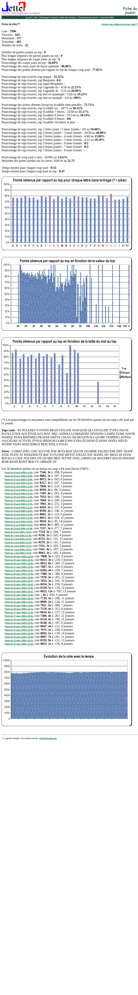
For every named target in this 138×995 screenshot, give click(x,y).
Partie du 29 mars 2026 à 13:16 (19, 557)
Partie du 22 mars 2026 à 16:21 (19, 592)
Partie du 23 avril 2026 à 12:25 (18, 473)
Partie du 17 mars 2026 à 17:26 (19, 613)
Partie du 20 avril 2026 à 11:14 (18, 494)
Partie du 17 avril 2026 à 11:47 (18, 501)
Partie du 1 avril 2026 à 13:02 (18, 553)
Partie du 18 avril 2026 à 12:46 (18, 497)
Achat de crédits (107, 17)
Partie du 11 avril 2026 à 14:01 (18, 522)
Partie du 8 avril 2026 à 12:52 (18, 532)
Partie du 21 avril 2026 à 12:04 (18, 487)
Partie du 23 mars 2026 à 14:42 (19, 585)
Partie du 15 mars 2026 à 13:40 (19, 627)
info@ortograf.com (48, 738)
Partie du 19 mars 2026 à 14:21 (19, 602)
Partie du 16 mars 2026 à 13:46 (19, 620)
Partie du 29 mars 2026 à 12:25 (19, 560)
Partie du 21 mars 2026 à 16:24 (19, 599)
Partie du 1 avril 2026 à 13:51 (18, 550)
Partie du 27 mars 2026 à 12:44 (19, 567)
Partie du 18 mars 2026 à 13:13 (19, 609)
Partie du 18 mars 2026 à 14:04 (19, 606)
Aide (35, 17)
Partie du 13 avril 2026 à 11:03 (18, 515)
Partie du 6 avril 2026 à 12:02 (18, 539)
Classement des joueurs (88, 17)
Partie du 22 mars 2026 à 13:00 (19, 595)
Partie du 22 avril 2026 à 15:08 (18, 480)
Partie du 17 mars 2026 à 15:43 (19, 616)
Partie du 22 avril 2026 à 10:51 (18, 483)
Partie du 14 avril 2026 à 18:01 (18, 511)
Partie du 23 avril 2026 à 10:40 (18, 476)
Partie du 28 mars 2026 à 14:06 (19, 564)
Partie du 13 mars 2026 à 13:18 (19, 644)
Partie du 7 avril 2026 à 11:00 (18, 536)
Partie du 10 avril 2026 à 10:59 (18, 529)
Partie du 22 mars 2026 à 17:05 (19, 588)
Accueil (28, 17)
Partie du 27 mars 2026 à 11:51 (19, 571)
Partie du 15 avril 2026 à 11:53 (18, 508)
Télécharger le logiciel (48, 17)
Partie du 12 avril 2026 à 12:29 (18, 518)
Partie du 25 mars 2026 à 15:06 (19, 578)
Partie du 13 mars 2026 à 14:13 (19, 641)
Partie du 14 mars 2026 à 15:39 (19, 634)
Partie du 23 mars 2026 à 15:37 (19, 581)
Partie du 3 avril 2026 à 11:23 (18, 546)
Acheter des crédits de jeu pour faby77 (119, 24)
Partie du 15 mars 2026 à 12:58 (19, 630)
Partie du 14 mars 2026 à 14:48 (19, 637)
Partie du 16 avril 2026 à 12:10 (18, 504)
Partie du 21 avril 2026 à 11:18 (18, 490)
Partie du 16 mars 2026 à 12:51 (19, 623)
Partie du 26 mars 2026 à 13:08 (19, 574)
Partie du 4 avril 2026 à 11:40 (18, 543)
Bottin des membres (67, 17)
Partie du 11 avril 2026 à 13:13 (18, 525)
